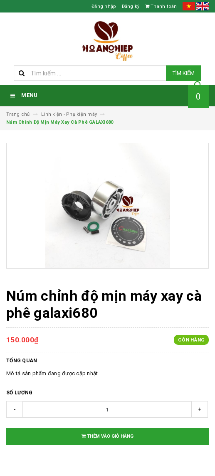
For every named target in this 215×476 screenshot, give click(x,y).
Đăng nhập (103, 6)
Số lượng (19, 393)
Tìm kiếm (184, 73)
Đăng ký (131, 6)
